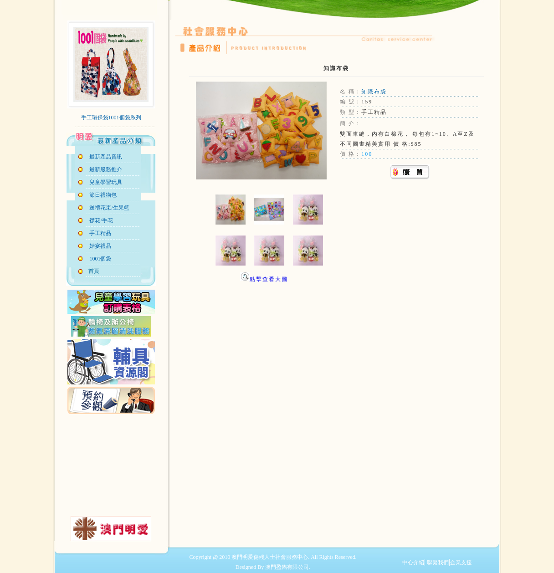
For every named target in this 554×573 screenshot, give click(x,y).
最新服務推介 (105, 169)
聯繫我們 (437, 562)
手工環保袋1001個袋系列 (111, 117)
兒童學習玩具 (105, 182)
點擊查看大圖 (264, 279)
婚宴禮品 (100, 246)
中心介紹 (413, 562)
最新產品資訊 (105, 156)
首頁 (92, 271)
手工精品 (100, 233)
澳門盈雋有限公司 (287, 567)
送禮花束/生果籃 (109, 208)
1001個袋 (100, 259)
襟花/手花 (101, 220)
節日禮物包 (103, 195)
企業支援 (461, 562)
